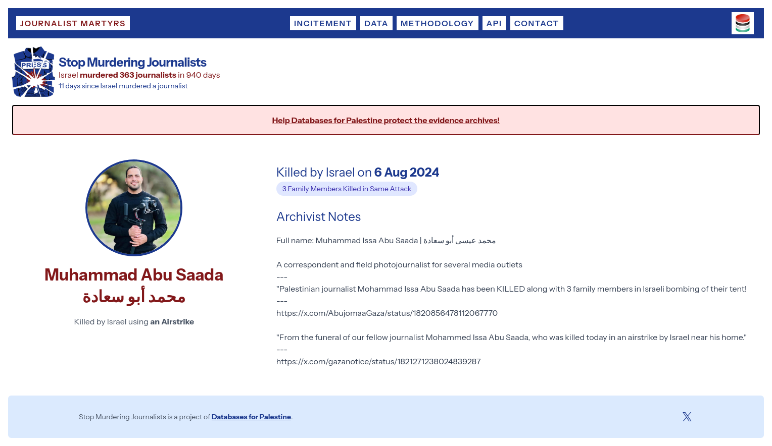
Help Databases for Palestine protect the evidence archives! (386, 120)
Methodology (437, 23)
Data (376, 23)
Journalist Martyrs (73, 23)
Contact (536, 23)
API (494, 23)
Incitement (323, 23)
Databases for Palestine (251, 416)
